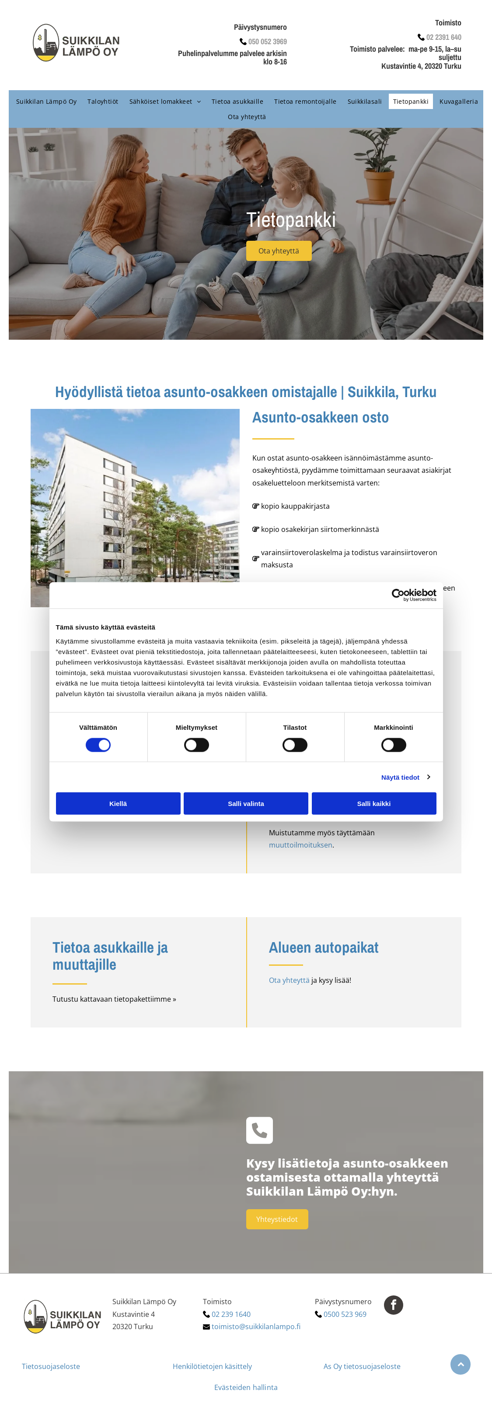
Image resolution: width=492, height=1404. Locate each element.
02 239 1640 (231, 1314)
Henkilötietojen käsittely (212, 1366)
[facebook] (393, 1306)
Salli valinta (246, 803)
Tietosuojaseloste (51, 1366)
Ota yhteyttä (289, 980)
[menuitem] (45, 101)
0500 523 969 (345, 1314)
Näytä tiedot (400, 777)
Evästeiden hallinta (246, 1387)
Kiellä (118, 803)
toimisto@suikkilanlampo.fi (256, 1326)
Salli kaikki (374, 803)
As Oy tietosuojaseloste (362, 1366)
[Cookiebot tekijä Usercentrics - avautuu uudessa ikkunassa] (398, 595)
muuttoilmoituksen (300, 845)
